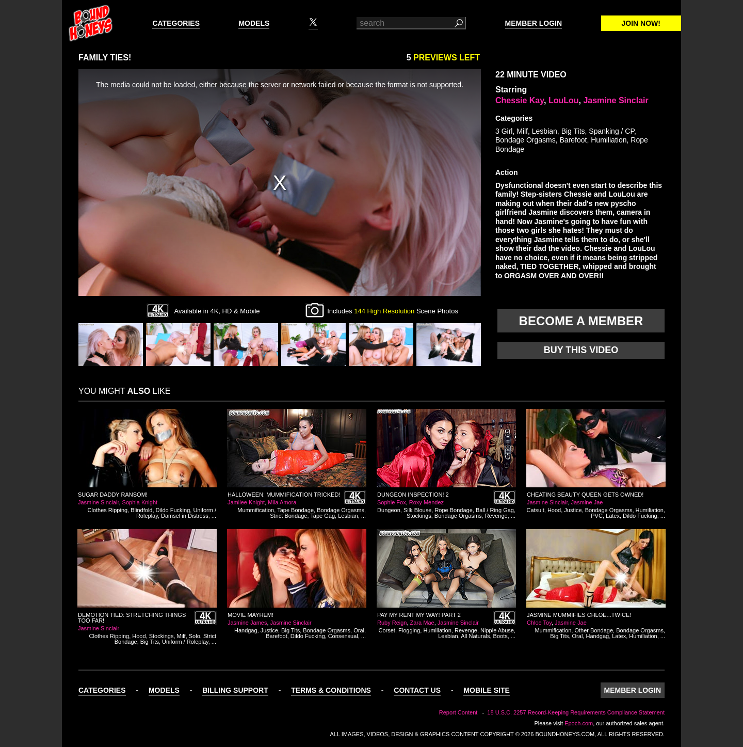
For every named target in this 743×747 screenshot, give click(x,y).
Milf (522, 131)
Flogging (409, 630)
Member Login (533, 23)
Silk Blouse (417, 510)
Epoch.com (578, 723)
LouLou (563, 100)
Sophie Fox (391, 502)
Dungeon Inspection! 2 (413, 494)
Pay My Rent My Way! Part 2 (419, 615)
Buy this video (581, 350)
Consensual (343, 636)
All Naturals (475, 636)
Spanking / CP (611, 131)
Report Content (458, 712)
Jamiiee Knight (246, 502)
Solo (194, 636)
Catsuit (535, 510)
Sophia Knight (140, 502)
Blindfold (141, 510)
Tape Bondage (295, 510)
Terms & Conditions (331, 690)
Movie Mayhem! (250, 615)
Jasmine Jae (587, 502)
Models (253, 23)
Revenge (496, 516)
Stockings (419, 516)
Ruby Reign (392, 622)
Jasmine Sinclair (615, 100)
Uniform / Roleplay (185, 642)
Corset (387, 630)
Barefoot (573, 140)
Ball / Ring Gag (495, 510)
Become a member (581, 321)
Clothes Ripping (108, 510)
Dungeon (388, 510)
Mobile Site (486, 690)
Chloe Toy (539, 622)
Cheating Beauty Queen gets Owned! (585, 494)
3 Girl (503, 131)
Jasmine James (247, 622)
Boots (500, 636)
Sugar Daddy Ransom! (113, 494)
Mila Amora (282, 502)
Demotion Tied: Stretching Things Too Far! (132, 618)
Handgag (245, 630)
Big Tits (573, 131)
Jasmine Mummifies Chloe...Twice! (579, 615)
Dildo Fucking (173, 510)
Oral (358, 630)
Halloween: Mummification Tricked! (284, 494)
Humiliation (608, 140)
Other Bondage (593, 630)
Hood (554, 510)
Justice (573, 510)
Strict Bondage (288, 516)
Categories (176, 23)
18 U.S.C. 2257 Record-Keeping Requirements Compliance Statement (576, 712)
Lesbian (544, 131)
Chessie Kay (519, 100)
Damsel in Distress (184, 516)
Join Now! (641, 23)
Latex (613, 516)
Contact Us (417, 690)
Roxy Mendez (426, 502)
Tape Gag (322, 516)
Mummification (255, 510)
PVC (597, 516)
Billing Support (235, 690)
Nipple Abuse (497, 630)
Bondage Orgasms (525, 140)
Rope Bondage (453, 510)
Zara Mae (422, 622)
